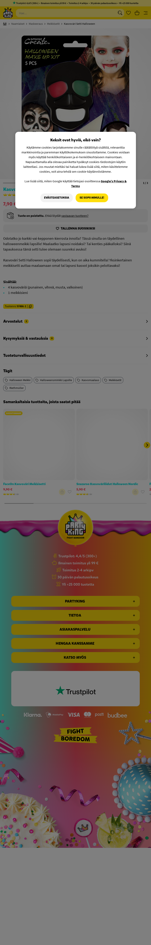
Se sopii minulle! (92, 198)
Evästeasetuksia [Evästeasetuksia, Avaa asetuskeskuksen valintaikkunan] (56, 198)
